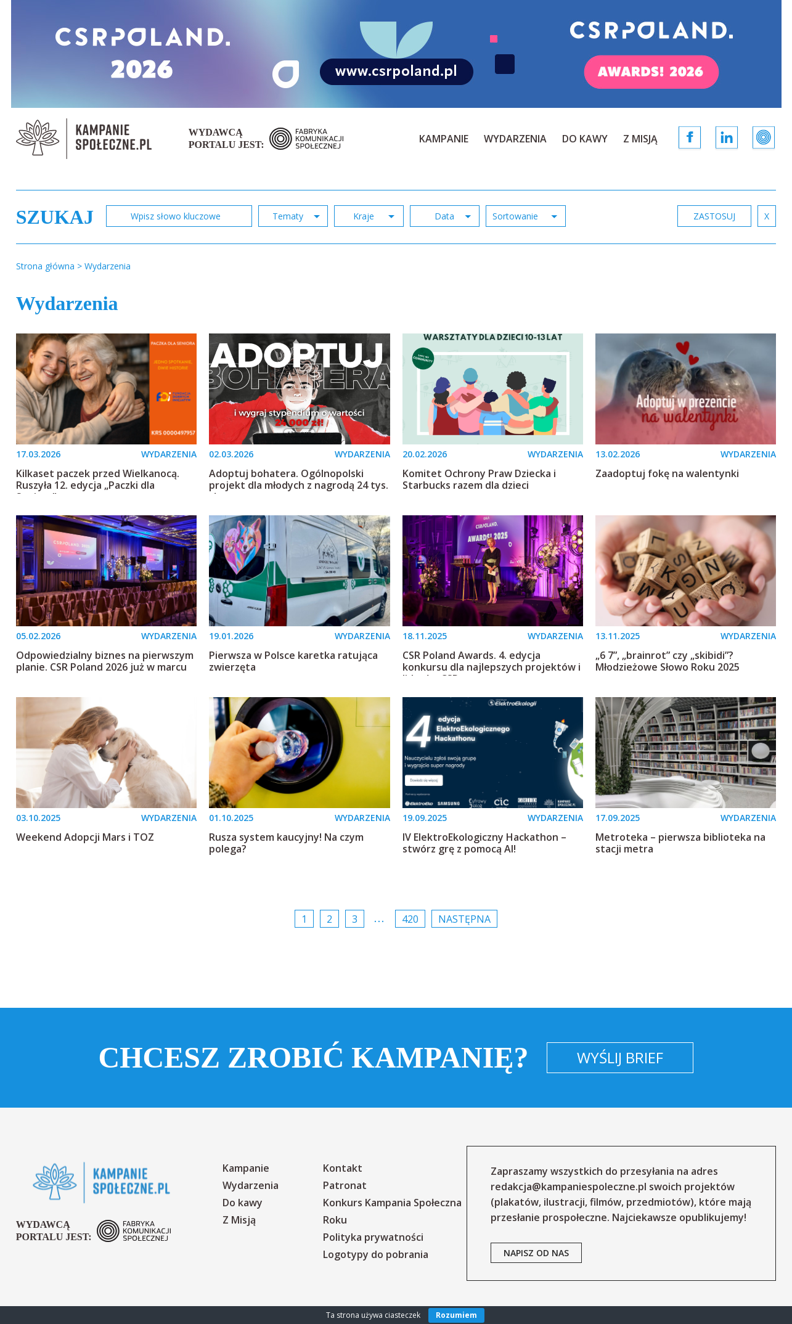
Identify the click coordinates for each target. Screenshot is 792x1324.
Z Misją (640, 138)
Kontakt (342, 1168)
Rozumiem (456, 1315)
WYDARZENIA (169, 454)
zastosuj (714, 216)
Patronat (345, 1185)
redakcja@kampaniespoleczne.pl (569, 1186)
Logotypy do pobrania (375, 1254)
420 (410, 919)
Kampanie (443, 138)
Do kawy (585, 138)
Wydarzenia (515, 138)
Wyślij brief (620, 1057)
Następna (464, 919)
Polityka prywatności (373, 1237)
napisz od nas (536, 1253)
